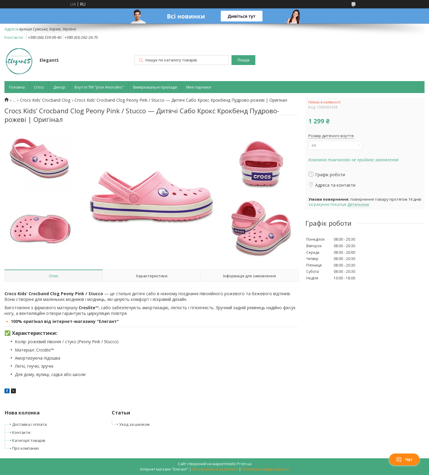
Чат (404, 459)
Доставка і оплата (29, 424)
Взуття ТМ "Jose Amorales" (99, 87)
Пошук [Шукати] (243, 60)
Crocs (39, 87)
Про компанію (25, 448)
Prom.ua (244, 463)
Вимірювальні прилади (155, 87)
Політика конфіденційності (265, 469)
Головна (17, 87)
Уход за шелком (134, 424)
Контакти (21, 432)
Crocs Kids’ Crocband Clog (45, 100)
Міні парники (198, 87)
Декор (59, 87)
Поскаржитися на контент (215, 469)
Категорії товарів (28, 440)
